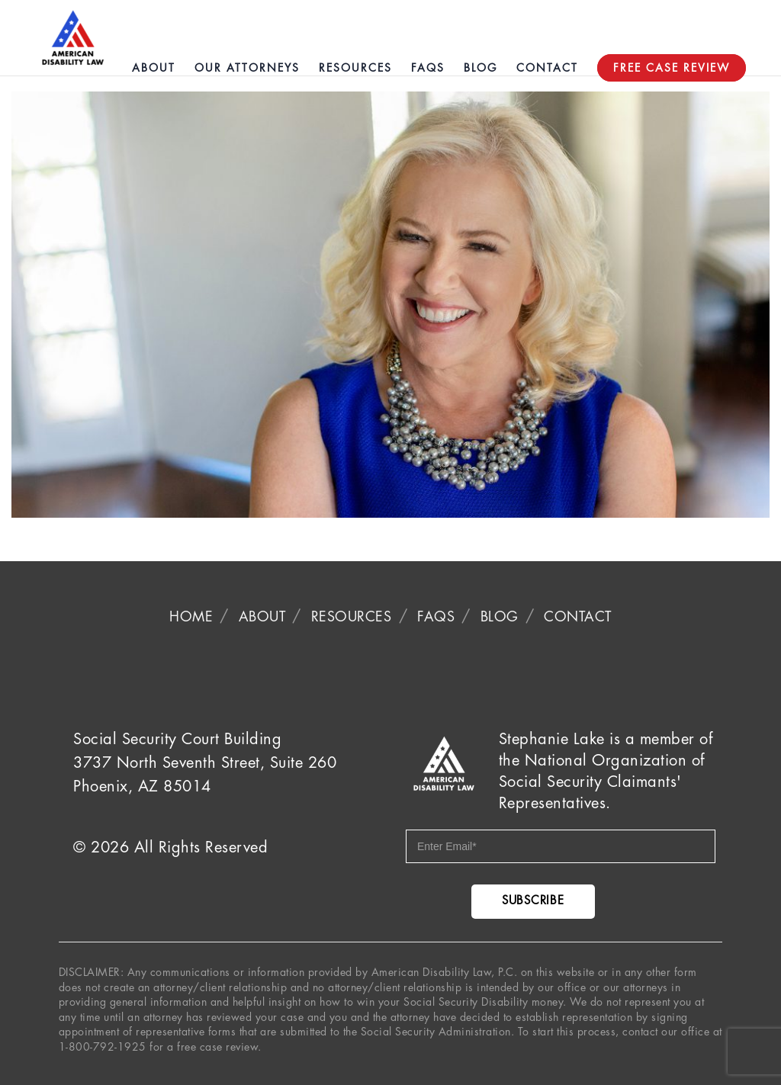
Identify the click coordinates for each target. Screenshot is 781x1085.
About (262, 617)
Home (191, 617)
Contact (578, 617)
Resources (351, 617)
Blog (499, 617)
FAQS (436, 617)
